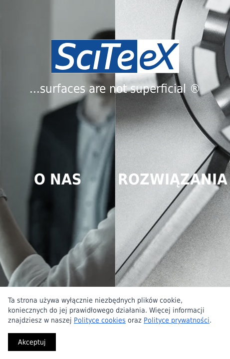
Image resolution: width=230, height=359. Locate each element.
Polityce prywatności (177, 320)
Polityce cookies (100, 320)
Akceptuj (32, 342)
